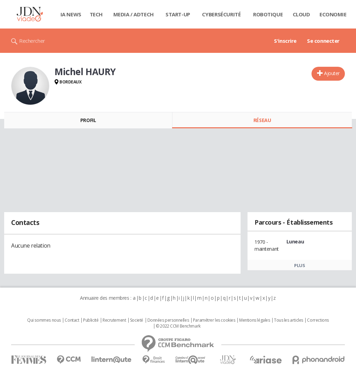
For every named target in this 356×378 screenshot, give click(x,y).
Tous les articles (288, 320)
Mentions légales (254, 320)
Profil (88, 120)
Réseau (262, 120)
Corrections (318, 320)
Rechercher (32, 40)
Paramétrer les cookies (214, 320)
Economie (333, 14)
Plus (299, 265)
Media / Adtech (133, 14)
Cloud (301, 14)
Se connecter (323, 40)
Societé (136, 320)
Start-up (177, 14)
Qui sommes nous (44, 320)
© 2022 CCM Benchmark (178, 326)
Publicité (90, 320)
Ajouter (332, 73)
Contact (72, 320)
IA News (70, 14)
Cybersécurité (221, 14)
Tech (96, 14)
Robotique (268, 14)
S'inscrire (285, 40)
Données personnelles (168, 320)
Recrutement (114, 320)
